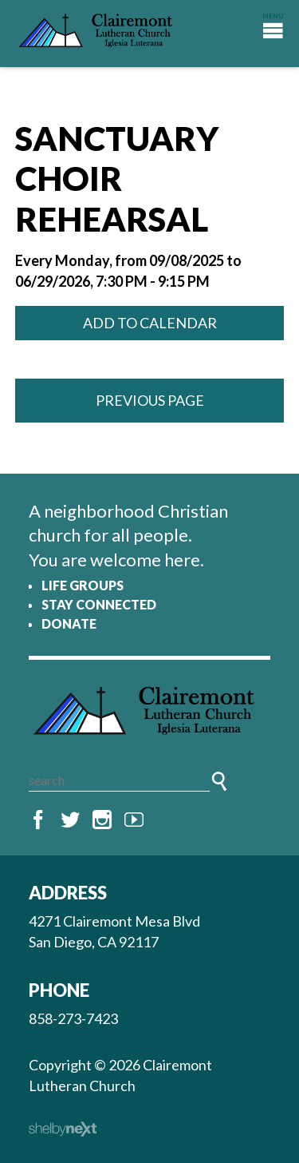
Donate (68, 623)
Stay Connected (98, 604)
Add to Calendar (150, 322)
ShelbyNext (62, 1129)
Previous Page (150, 400)
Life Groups (82, 585)
